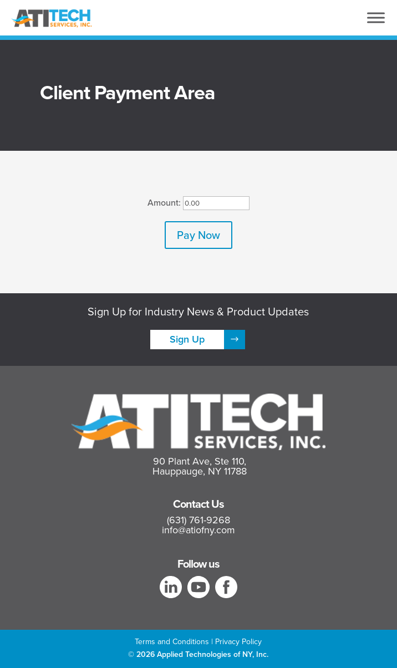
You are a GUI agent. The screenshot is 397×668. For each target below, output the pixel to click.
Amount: (164, 202)
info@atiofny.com (198, 530)
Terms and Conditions (172, 641)
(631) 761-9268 (198, 520)
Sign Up (187, 339)
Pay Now (198, 235)
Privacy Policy (238, 641)
